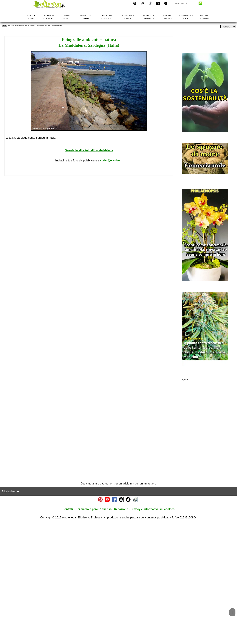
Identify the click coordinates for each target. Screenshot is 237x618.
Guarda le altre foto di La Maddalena (89, 150)
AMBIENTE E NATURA (128, 17)
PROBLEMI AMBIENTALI (107, 17)
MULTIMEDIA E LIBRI (186, 17)
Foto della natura (17, 26)
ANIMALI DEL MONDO (86, 17)
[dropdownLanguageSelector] (227, 26)
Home (4, 26)
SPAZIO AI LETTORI (204, 17)
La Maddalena (56, 26)
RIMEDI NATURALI (67, 17)
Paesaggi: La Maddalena (37, 26)
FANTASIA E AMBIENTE (148, 17)
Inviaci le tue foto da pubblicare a (88, 160)
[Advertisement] (88, 212)
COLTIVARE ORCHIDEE (48, 17)
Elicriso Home (10, 586)
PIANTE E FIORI (31, 17)
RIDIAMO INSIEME (167, 17)
